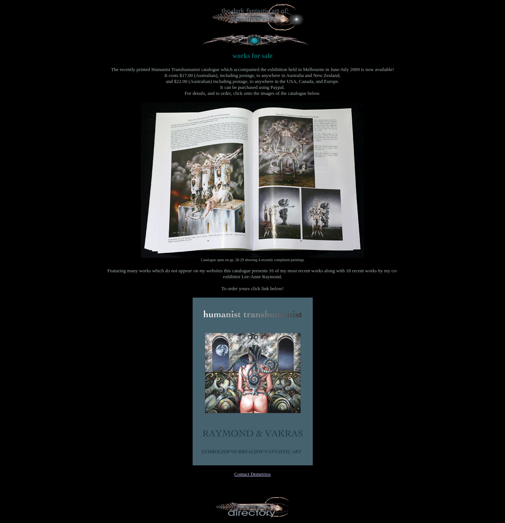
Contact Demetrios (252, 474)
